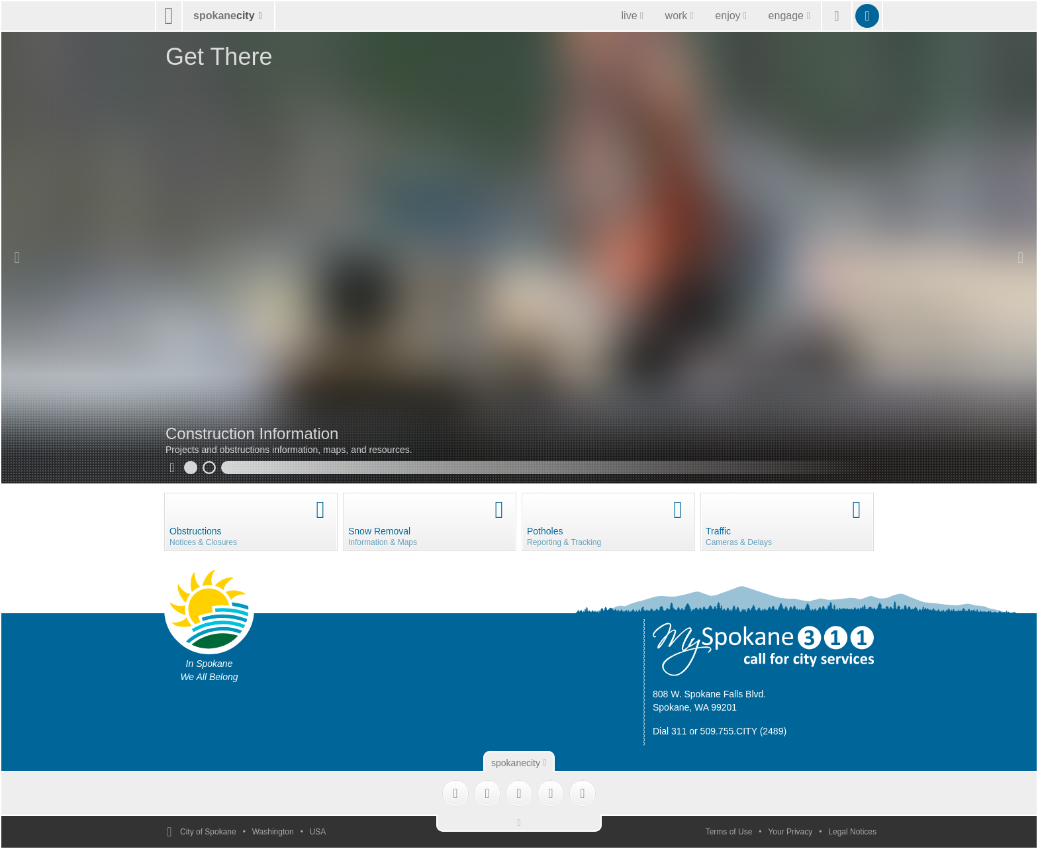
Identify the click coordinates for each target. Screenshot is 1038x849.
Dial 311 (669, 731)
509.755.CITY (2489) (743, 731)
